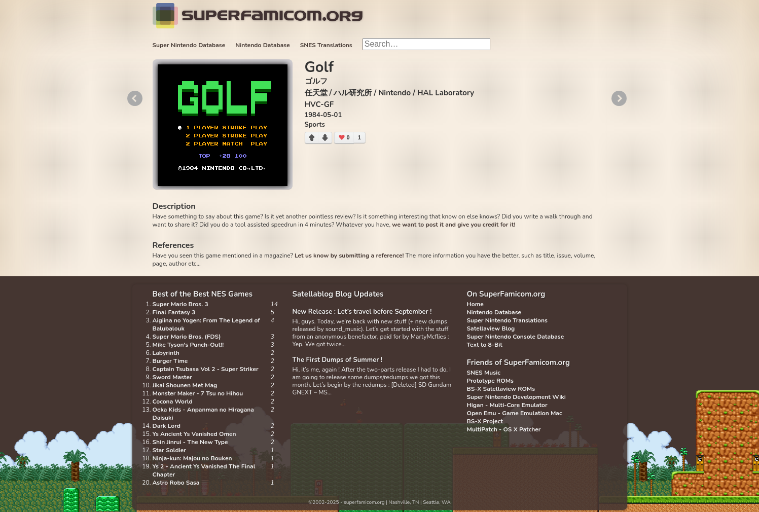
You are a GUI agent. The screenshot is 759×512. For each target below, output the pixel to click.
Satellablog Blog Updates (338, 294)
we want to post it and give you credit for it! (453, 225)
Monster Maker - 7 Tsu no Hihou (198, 393)
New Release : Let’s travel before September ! (362, 311)
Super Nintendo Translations (507, 320)
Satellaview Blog (491, 328)
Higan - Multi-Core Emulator (507, 405)
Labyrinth (166, 353)
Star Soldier (169, 450)
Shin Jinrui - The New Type (190, 442)
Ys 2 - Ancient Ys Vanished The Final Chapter (204, 470)
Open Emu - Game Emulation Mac (514, 413)
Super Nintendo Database (189, 45)
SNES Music (483, 373)
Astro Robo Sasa (176, 483)
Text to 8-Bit (484, 345)
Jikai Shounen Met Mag (185, 385)
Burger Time (170, 361)
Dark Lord (167, 426)
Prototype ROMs (490, 381)
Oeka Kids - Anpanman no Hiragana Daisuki (203, 414)
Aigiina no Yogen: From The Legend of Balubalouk (206, 324)
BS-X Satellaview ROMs (501, 389)
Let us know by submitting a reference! (349, 255)
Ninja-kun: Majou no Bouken (192, 458)
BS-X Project (485, 421)
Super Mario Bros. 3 (180, 304)
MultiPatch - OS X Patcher (504, 429)
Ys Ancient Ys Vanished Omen (194, 434)
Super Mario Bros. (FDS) (187, 337)
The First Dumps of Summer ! (338, 359)
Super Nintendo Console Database (515, 337)
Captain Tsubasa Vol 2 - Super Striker (206, 369)
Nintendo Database (262, 45)
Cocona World (173, 401)
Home (475, 304)
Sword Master (172, 377)
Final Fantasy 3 (174, 312)
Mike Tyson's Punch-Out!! (188, 345)
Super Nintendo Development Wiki (516, 397)
